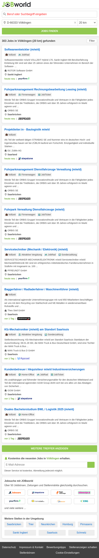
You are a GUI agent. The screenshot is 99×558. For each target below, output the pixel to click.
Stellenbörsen (27, 552)
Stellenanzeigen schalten (83, 547)
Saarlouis (52, 532)
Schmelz (81, 532)
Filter (92, 40)
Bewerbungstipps (56, 547)
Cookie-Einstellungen (67, 552)
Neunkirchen (48, 524)
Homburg (68, 524)
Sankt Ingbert (20, 532)
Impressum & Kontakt (31, 547)
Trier (31, 524)
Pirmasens (86, 524)
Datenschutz (9, 547)
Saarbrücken (14, 524)
